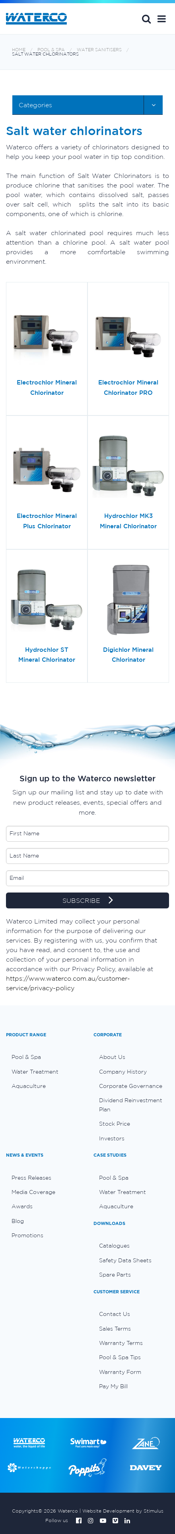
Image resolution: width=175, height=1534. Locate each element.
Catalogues (114, 1245)
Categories (35, 104)
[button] (161, 19)
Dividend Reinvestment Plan (130, 1104)
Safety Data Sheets (125, 1260)
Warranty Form (120, 1372)
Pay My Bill (113, 1386)
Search (146, 19)
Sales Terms (115, 1328)
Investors (111, 1138)
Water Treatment (35, 1071)
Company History (123, 1071)
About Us (112, 1057)
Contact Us (114, 1314)
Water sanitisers (99, 50)
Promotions (27, 1235)
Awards (22, 1206)
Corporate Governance (130, 1086)
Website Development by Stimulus (122, 1510)
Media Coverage (33, 1192)
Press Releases (31, 1178)
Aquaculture (29, 1086)
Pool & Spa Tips (120, 1357)
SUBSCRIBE (87, 900)
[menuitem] (44, 1057)
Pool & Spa (51, 50)
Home (18, 50)
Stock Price (114, 1124)
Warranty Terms (121, 1343)
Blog (18, 1221)
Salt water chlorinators (45, 54)
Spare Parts (115, 1274)
